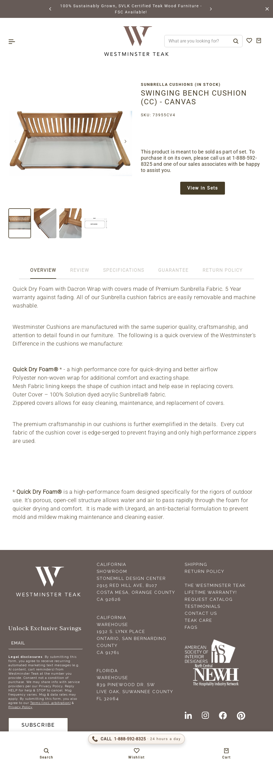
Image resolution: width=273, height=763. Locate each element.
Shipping (196, 564)
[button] (50, 9)
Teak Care (198, 620)
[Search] (235, 41)
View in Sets (202, 188)
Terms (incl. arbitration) (50, 703)
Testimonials (202, 606)
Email (18, 643)
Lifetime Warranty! (211, 592)
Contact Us (201, 613)
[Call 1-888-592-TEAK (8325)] (136, 739)
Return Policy (204, 571)
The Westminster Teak (215, 585)
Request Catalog (209, 599)
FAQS (191, 627)
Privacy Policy (20, 707)
